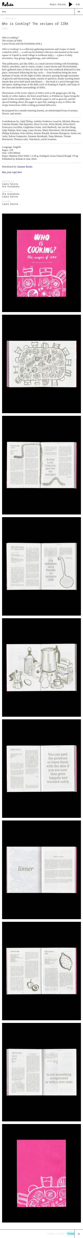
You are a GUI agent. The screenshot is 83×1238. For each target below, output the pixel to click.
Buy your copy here (12, 172)
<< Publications (9, 18)
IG (79, 1234)
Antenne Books (24, 166)
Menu (4, 12)
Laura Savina (10, 184)
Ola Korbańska (10, 186)
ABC (79, 12)
